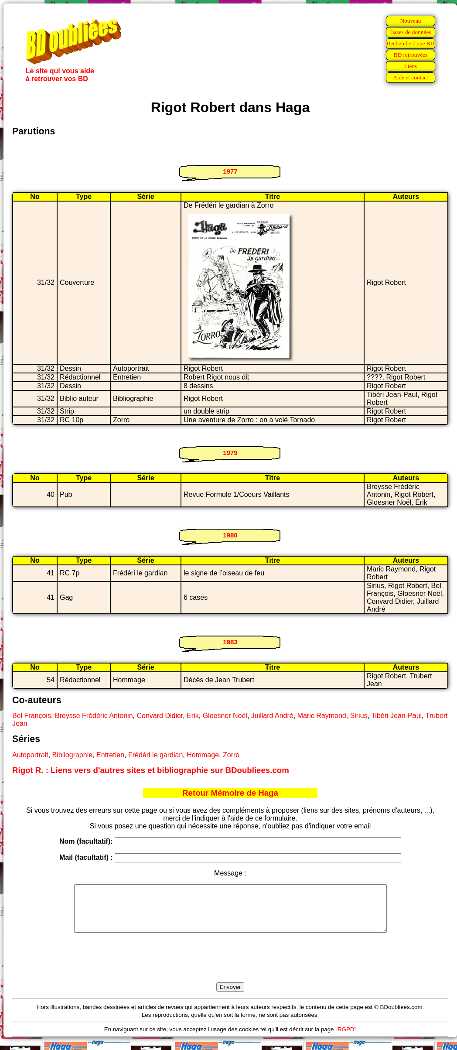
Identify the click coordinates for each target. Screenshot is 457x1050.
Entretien (110, 755)
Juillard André (272, 715)
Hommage (203, 755)
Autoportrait (30, 755)
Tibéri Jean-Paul (396, 715)
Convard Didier (159, 715)
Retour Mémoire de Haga (230, 792)
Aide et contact (410, 77)
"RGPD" (345, 1038)
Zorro (231, 755)
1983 (230, 642)
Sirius (359, 715)
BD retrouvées (410, 54)
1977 (230, 171)
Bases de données (410, 32)
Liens (410, 66)
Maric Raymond (321, 715)
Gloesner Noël (225, 715)
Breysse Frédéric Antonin (94, 715)
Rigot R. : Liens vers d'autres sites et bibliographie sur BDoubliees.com (150, 770)
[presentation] (230, 968)
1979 (230, 452)
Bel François (31, 715)
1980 (230, 535)
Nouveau (410, 20)
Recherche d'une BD (411, 43)
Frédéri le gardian (155, 755)
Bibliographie (72, 755)
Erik (193, 715)
